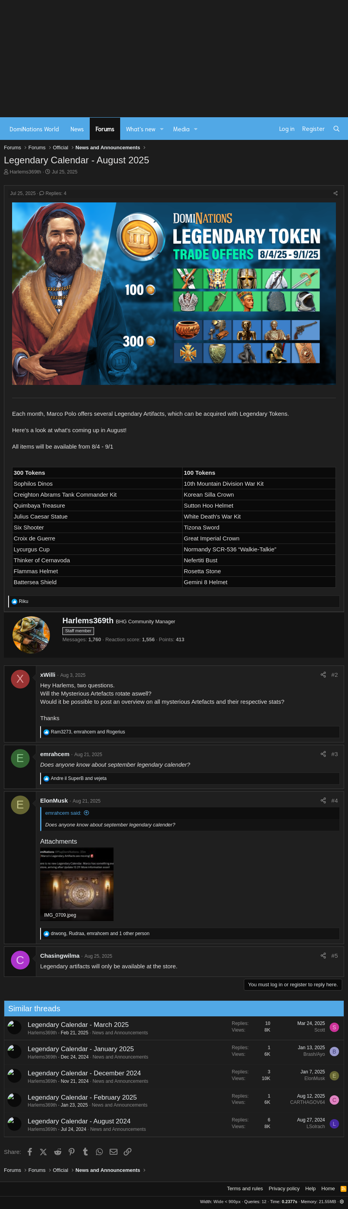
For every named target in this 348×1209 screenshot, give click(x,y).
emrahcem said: (63, 813)
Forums (105, 128)
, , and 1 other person (100, 933)
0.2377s (289, 1201)
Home (328, 1188)
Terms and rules (245, 1188)
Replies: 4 (52, 193)
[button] (161, 129)
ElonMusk (54, 800)
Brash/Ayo (284, 1054)
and (79, 778)
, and (88, 732)
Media (181, 128)
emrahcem (54, 754)
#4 (334, 800)
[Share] (336, 193)
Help (310, 1188)
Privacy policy (284, 1188)
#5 (334, 955)
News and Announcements (90, 1033)
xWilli (47, 674)
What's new (141, 128)
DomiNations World (34, 128)
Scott (289, 1030)
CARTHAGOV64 (277, 1102)
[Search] (336, 128)
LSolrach (285, 1126)
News (77, 128)
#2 (334, 674)
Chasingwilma (60, 955)
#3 (334, 754)
